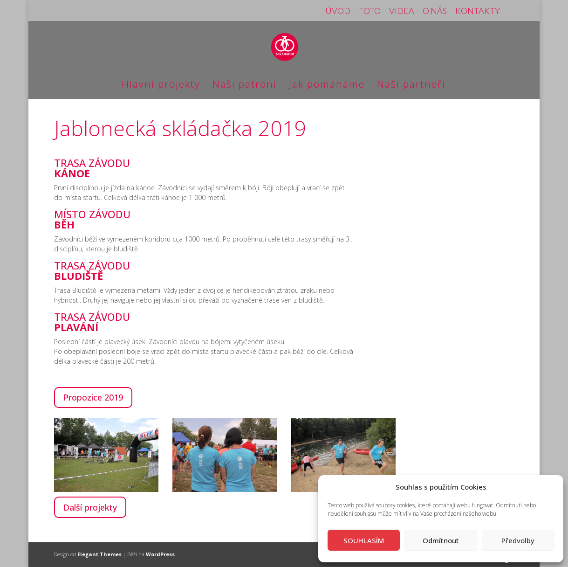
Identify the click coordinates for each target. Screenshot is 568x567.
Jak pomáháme (327, 85)
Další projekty (90, 507)
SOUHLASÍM (363, 540)
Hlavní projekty (161, 85)
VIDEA (401, 11)
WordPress (160, 554)
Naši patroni (244, 85)
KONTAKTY (477, 11)
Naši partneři (411, 85)
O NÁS (435, 11)
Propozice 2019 (93, 397)
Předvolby (517, 540)
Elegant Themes (99, 554)
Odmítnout (441, 540)
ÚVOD (337, 11)
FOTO (370, 11)
